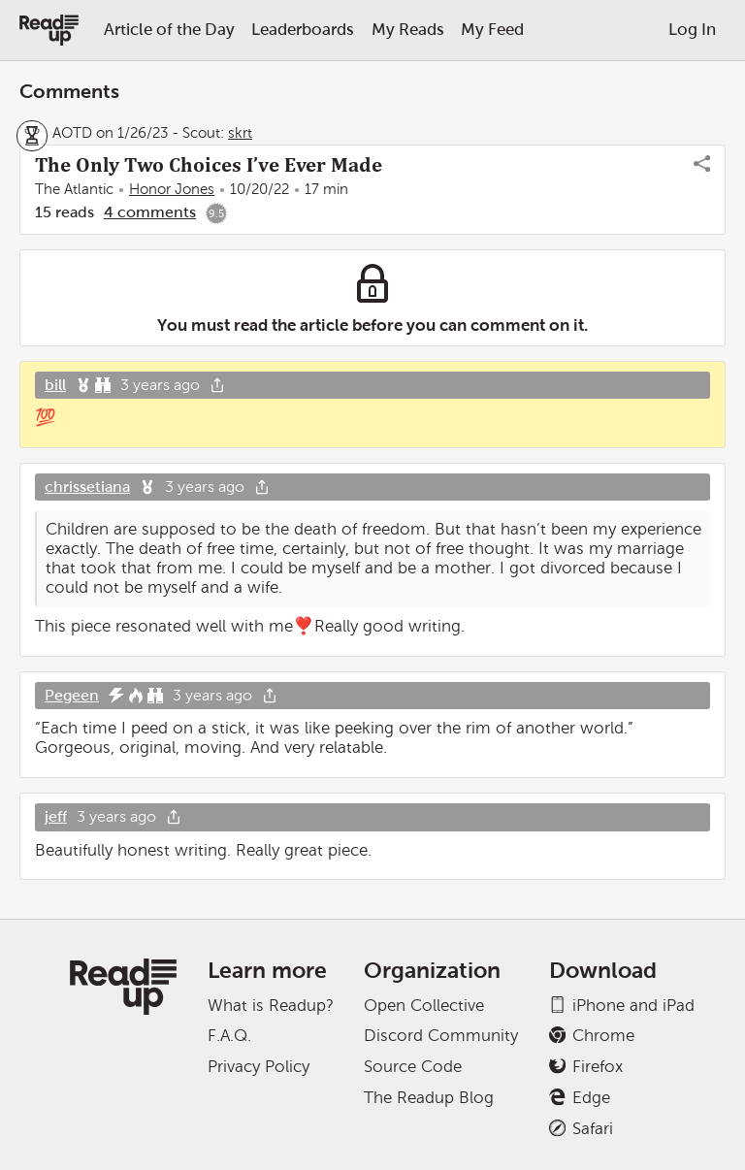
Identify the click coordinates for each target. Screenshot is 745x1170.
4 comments (150, 212)
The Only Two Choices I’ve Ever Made (208, 165)
